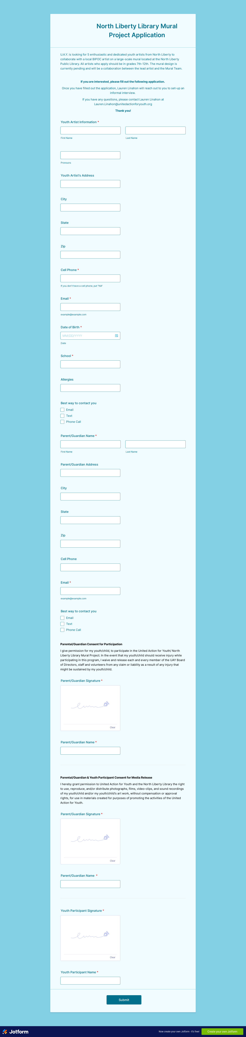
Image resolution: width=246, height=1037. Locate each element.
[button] (116, 336)
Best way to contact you (79, 403)
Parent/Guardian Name (79, 436)
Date (63, 343)
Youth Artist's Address (77, 175)
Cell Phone (70, 270)
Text (69, 416)
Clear (112, 727)
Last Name (131, 137)
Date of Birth (71, 327)
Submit (124, 1000)
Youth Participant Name (79, 972)
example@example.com (73, 314)
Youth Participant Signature (82, 911)
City (64, 199)
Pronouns (66, 162)
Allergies (67, 379)
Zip (63, 246)
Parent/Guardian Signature (81, 681)
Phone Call (73, 422)
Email (66, 298)
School (67, 356)
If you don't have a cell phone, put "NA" (82, 285)
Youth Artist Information (80, 122)
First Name (66, 137)
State (64, 223)
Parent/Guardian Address (79, 464)
